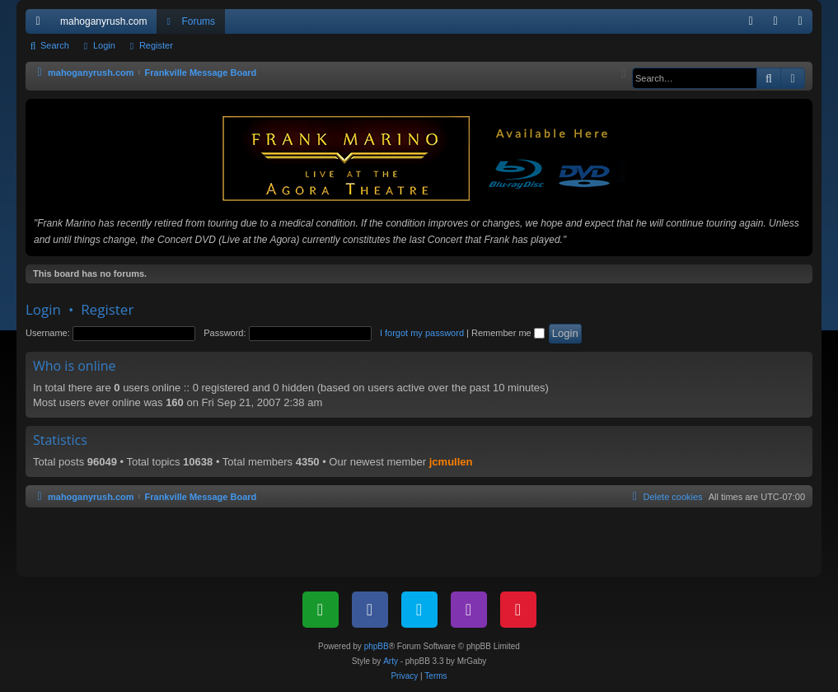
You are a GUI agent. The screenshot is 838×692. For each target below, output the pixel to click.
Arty (390, 661)
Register (156, 45)
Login (104, 45)
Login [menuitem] (779, 25)
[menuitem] (750, 21)
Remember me (508, 333)
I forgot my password (422, 333)
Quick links (41, 25)
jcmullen (451, 462)
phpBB (376, 646)
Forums (198, 21)
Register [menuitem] (803, 25)
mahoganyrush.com (103, 21)
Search (54, 45)
